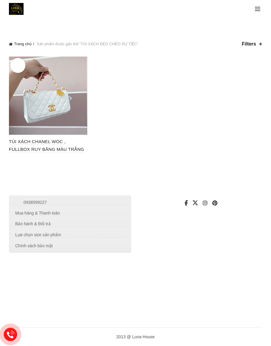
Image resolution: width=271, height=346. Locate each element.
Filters (249, 43)
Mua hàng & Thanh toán (37, 213)
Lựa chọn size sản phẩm (38, 234)
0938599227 (35, 202)
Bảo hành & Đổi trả (33, 223)
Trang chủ (23, 44)
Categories (43, 24)
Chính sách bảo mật (34, 245)
